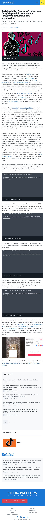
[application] (22, 185)
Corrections (12, 510)
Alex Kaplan (15, 27)
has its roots (30, 78)
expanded (15, 108)
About (12, 508)
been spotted (22, 97)
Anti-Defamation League (21, 82)
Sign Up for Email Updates (15, 501)
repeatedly (5, 363)
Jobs (12, 512)
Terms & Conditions (12, 514)
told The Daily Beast (14, 101)
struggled (10, 363)
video (21, 328)
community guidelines (26, 108)
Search (42, 2)
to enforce (17, 363)
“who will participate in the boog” (28, 326)
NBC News (29, 74)
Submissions (32, 510)
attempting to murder (29, 91)
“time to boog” (20, 324)
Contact (32, 508)
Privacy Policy (33, 512)
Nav (36, 2)
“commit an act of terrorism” (25, 93)
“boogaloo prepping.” (11, 328)
